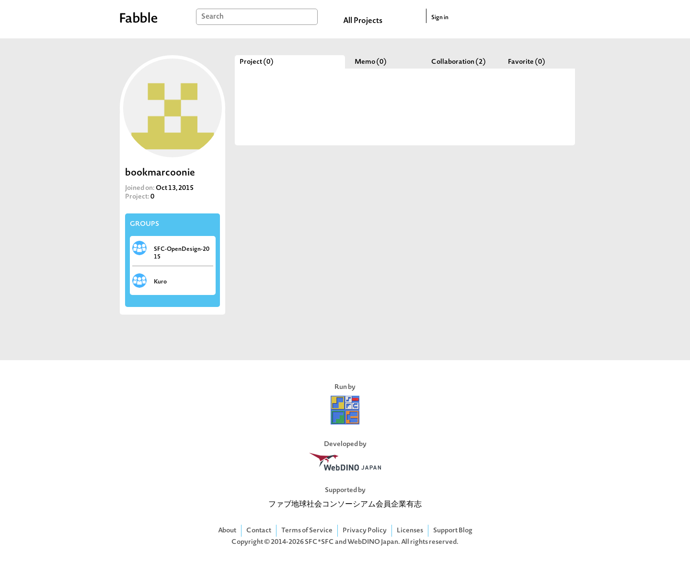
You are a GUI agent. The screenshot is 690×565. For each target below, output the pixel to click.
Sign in (439, 18)
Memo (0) (371, 62)
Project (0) (257, 62)
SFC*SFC (319, 542)
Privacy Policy (365, 530)
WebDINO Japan (372, 542)
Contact (258, 530)
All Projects (362, 21)
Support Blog (452, 530)
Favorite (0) (526, 62)
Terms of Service (307, 530)
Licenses (410, 530)
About (227, 530)
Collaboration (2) (458, 62)
